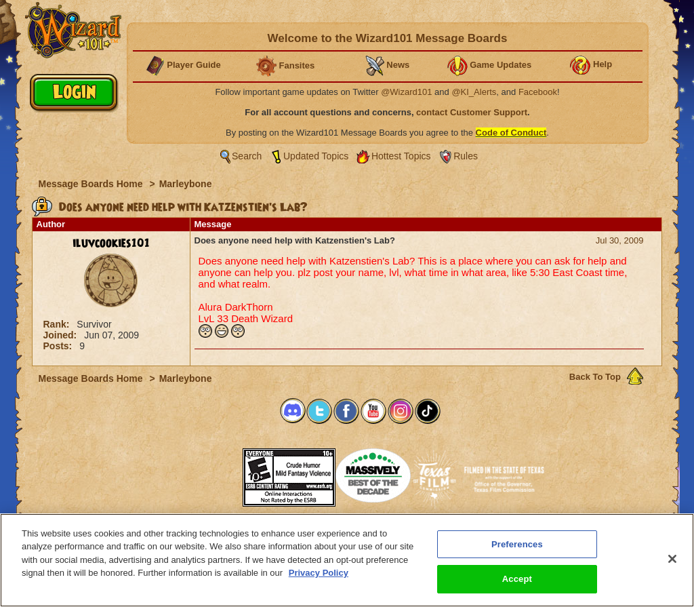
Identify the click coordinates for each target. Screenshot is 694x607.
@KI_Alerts (473, 92)
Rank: (58, 324)
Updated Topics (315, 156)
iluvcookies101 (111, 243)
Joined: (61, 335)
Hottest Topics (401, 156)
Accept (517, 579)
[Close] (672, 559)
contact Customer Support (471, 112)
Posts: (59, 345)
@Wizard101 (406, 92)
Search (247, 156)
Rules (465, 156)
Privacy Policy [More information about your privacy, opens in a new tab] (318, 573)
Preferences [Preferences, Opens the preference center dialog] (517, 544)
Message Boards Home (92, 183)
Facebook (537, 92)
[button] (209, 473)
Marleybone (185, 183)
